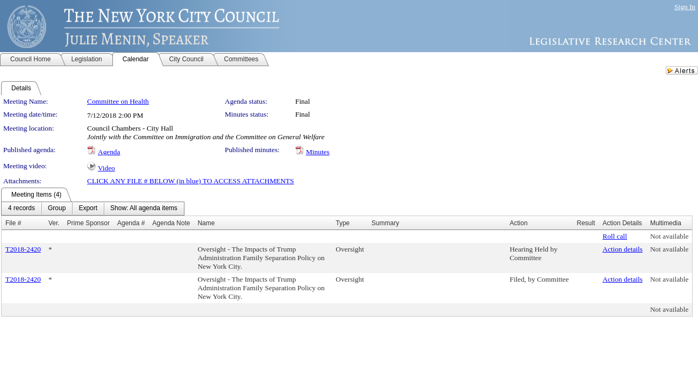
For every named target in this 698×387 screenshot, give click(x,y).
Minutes (318, 152)
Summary (385, 223)
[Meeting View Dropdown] (144, 208)
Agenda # (131, 223)
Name (206, 223)
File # (13, 223)
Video (106, 168)
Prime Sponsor (88, 223)
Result (585, 223)
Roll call (615, 236)
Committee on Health (118, 101)
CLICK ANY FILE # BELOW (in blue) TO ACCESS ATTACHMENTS (190, 181)
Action (519, 223)
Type (343, 223)
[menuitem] (21, 208)
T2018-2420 (23, 249)
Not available (669, 236)
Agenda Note (171, 223)
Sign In (684, 7)
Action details (623, 249)
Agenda (109, 152)
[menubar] (92, 209)
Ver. (54, 223)
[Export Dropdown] (88, 208)
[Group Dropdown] (56, 208)
